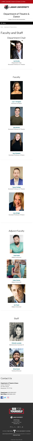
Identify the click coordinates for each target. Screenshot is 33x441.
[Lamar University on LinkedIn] (18, 427)
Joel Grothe (16, 61)
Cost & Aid (8, 1)
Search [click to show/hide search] (19, 1)
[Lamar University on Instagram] (15, 427)
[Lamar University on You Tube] (21, 427)
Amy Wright (16, 213)
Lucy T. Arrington (16, 101)
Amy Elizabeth (16, 153)
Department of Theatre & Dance (16, 15)
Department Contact (16, 435)
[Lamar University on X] (11, 427)
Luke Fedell (16, 255)
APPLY (3, 1)
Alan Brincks (16, 127)
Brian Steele (16, 369)
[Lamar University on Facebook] (13, 427)
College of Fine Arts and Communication (16, 19)
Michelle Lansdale (16, 343)
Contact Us (13, 1)
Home (2, 27)
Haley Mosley (16, 280)
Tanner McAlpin (16, 187)
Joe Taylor (16, 305)
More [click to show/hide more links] (23, 1)
